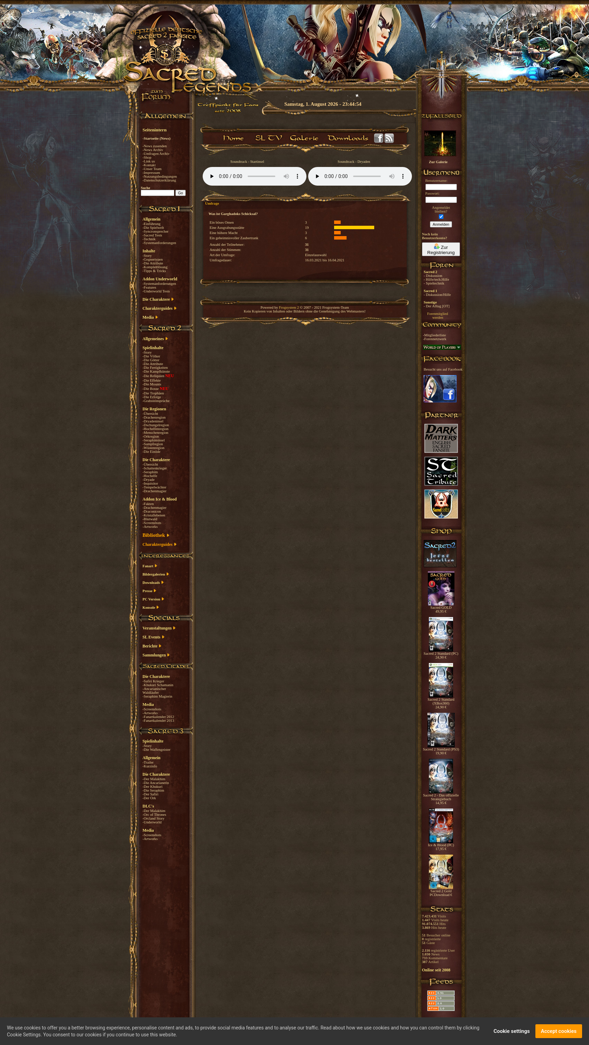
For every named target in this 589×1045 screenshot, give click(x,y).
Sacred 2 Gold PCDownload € (441, 891)
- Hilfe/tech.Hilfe (436, 279)
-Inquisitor (150, 483)
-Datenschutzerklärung (159, 180)
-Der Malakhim (153, 779)
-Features (149, 287)
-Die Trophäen (153, 393)
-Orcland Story (153, 818)
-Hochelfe (149, 476)
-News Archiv (152, 150)
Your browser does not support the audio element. (254, 176)
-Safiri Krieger (153, 681)
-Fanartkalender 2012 (158, 717)
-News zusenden (154, 146)
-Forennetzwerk (434, 339)
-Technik (149, 239)
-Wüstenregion (153, 448)
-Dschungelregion (155, 425)
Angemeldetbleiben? (441, 209)
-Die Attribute (152, 263)
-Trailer (148, 762)
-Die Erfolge (151, 397)
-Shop (146, 157)
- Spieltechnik (434, 283)
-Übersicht (150, 414)
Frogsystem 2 (289, 307)
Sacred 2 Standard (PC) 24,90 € (441, 654)
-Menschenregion (155, 433)
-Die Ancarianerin (155, 783)
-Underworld (152, 822)
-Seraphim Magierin (157, 696)
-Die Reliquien (153, 376)
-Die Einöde (151, 452)
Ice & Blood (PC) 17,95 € (441, 845)
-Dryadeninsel (152, 421)
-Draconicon (151, 511)
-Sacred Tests (152, 235)
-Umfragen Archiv (155, 154)
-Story (147, 256)
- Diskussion (433, 276)
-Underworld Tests (156, 291)
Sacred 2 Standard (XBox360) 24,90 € (440, 701)
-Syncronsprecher (155, 231)
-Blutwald (149, 519)
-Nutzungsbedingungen (159, 176)
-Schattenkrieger (154, 468)
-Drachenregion (154, 417)
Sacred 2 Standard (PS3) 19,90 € (441, 749)
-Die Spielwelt (153, 228)
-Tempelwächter (154, 487)
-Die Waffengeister (156, 750)
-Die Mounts (151, 384)
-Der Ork (149, 798)
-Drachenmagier (154, 491)
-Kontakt (149, 165)
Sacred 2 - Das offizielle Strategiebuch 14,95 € (441, 797)
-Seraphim (150, 472)
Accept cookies (559, 1031)
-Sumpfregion (152, 444)
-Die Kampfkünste (156, 371)
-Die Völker (151, 356)
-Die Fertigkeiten (155, 368)
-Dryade (148, 480)
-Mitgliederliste (434, 335)
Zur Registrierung (440, 249)
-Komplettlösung (154, 267)
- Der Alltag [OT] (437, 306)
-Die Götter (150, 360)
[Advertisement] (554, 200)
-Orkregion (150, 436)
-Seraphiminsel (153, 440)
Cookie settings (512, 1031)
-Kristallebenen (153, 515)
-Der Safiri (150, 794)
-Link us (148, 161)
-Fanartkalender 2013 (158, 720)
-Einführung (151, 224)
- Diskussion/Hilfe (437, 295)
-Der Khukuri (152, 787)
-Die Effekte (151, 380)
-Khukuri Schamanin (157, 685)
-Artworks (150, 527)
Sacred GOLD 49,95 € (441, 608)
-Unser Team (152, 169)
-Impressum (151, 173)
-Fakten (148, 504)
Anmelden (441, 224)
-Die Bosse (151, 389)
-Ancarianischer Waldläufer (154, 690)
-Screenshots (151, 523)
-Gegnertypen (152, 259)
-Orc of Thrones (154, 815)
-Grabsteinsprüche (155, 401)
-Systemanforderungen (159, 243)
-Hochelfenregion (155, 429)
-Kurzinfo (149, 766)
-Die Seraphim (153, 790)
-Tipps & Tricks (154, 271)
